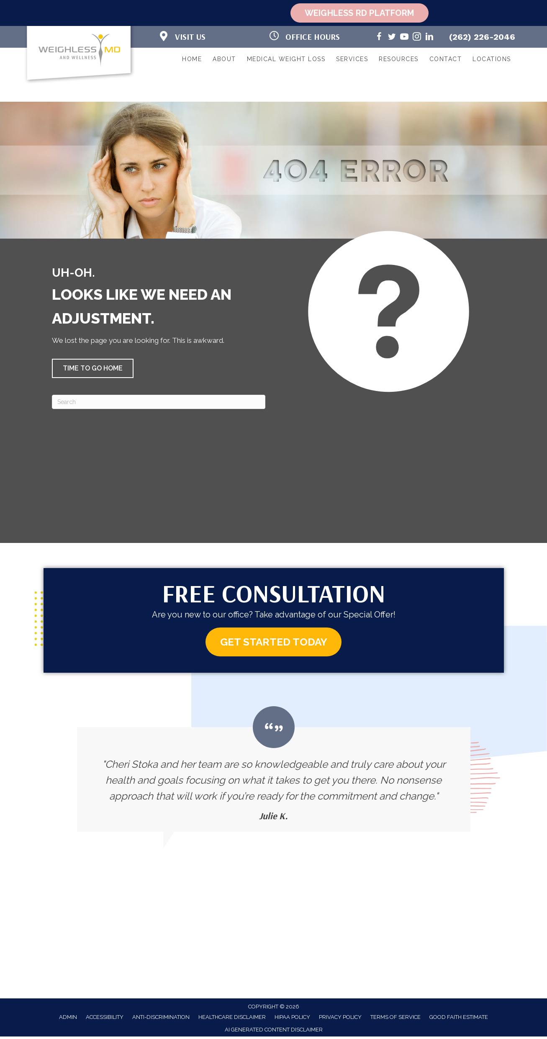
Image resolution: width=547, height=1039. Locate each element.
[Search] (158, 402)
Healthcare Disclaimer (232, 1019)
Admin (68, 1019)
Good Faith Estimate (458, 1019)
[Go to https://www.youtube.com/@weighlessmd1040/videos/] (404, 38)
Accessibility (104, 1019)
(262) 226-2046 (482, 37)
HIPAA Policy (292, 1019)
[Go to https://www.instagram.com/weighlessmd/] (417, 38)
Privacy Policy (340, 1019)
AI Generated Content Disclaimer (274, 1032)
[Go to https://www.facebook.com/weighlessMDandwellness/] (379, 38)
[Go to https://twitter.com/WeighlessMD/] (392, 38)
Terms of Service (395, 1019)
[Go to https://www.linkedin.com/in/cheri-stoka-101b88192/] (429, 38)
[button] (93, 368)
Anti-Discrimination (161, 1019)
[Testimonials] (273, 771)
